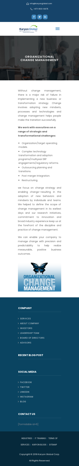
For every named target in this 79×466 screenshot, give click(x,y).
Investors (26, 328)
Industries (26, 438)
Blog (23, 401)
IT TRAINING (40, 438)
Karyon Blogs (39, 444)
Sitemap (53, 444)
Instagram (26, 396)
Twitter (25, 387)
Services (25, 318)
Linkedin (24, 391)
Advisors (25, 342)
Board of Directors (32, 337)
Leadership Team (29, 333)
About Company (29, 323)
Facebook (26, 382)
